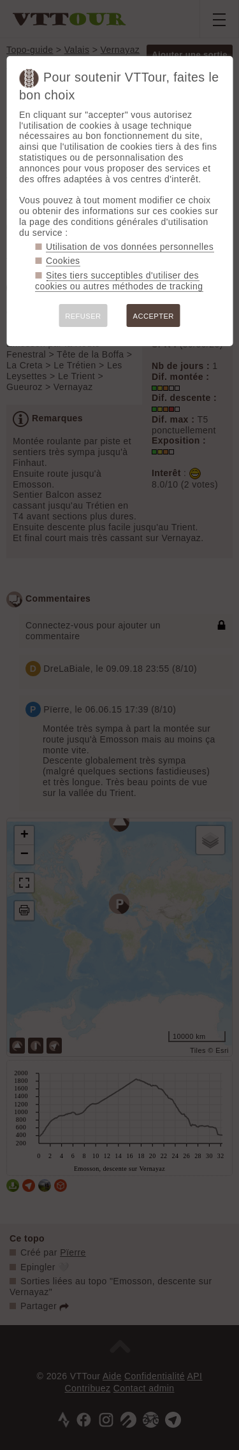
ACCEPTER (153, 316)
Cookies (63, 261)
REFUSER (83, 316)
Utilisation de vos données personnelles (130, 247)
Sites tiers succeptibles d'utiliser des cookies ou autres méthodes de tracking (119, 280)
